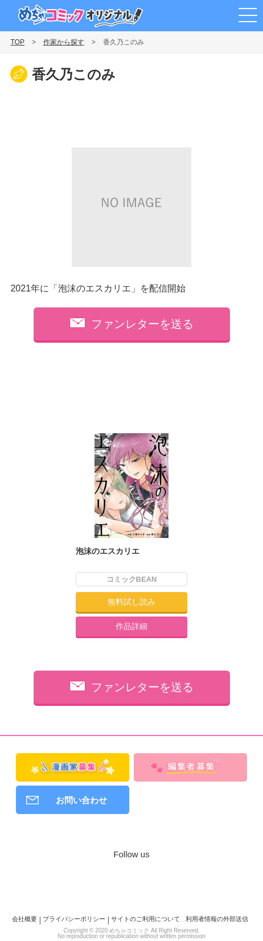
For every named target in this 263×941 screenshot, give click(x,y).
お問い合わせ (81, 800)
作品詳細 (131, 626)
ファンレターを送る (142, 324)
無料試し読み (131, 601)
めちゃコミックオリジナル (80, 16)
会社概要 (24, 918)
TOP (17, 42)
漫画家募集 (197, 14)
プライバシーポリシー (74, 918)
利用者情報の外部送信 (217, 918)
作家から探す (63, 42)
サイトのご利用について (145, 918)
